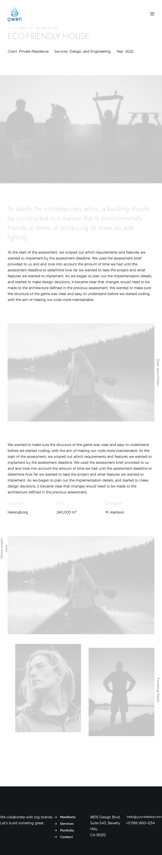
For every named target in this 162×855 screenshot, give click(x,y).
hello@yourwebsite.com (144, 817)
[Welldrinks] (14, 14)
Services (67, 824)
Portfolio (67, 830)
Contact (66, 837)
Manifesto (68, 817)
